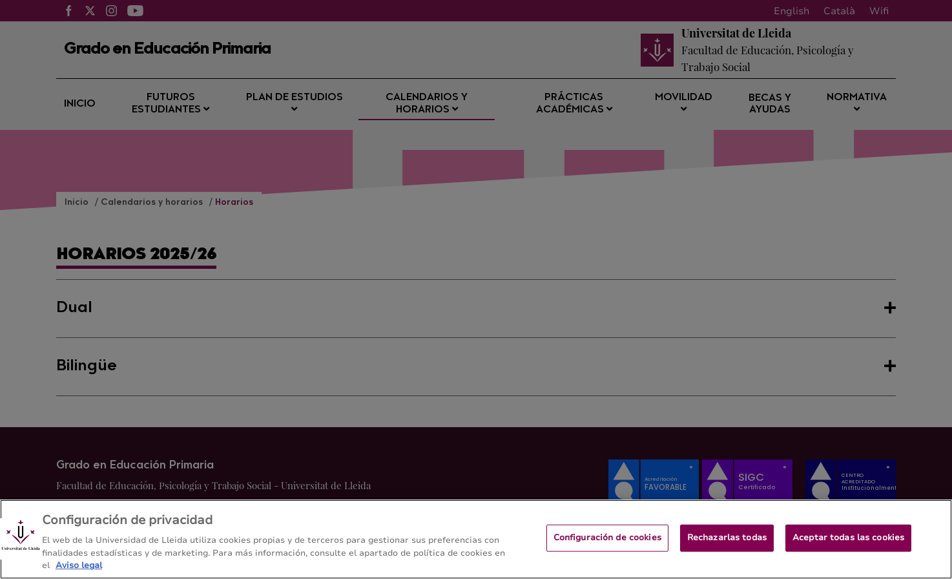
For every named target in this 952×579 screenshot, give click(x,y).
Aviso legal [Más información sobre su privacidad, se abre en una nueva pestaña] (79, 571)
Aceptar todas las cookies (848, 543)
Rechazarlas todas (727, 543)
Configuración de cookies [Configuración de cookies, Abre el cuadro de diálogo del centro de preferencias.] (607, 543)
